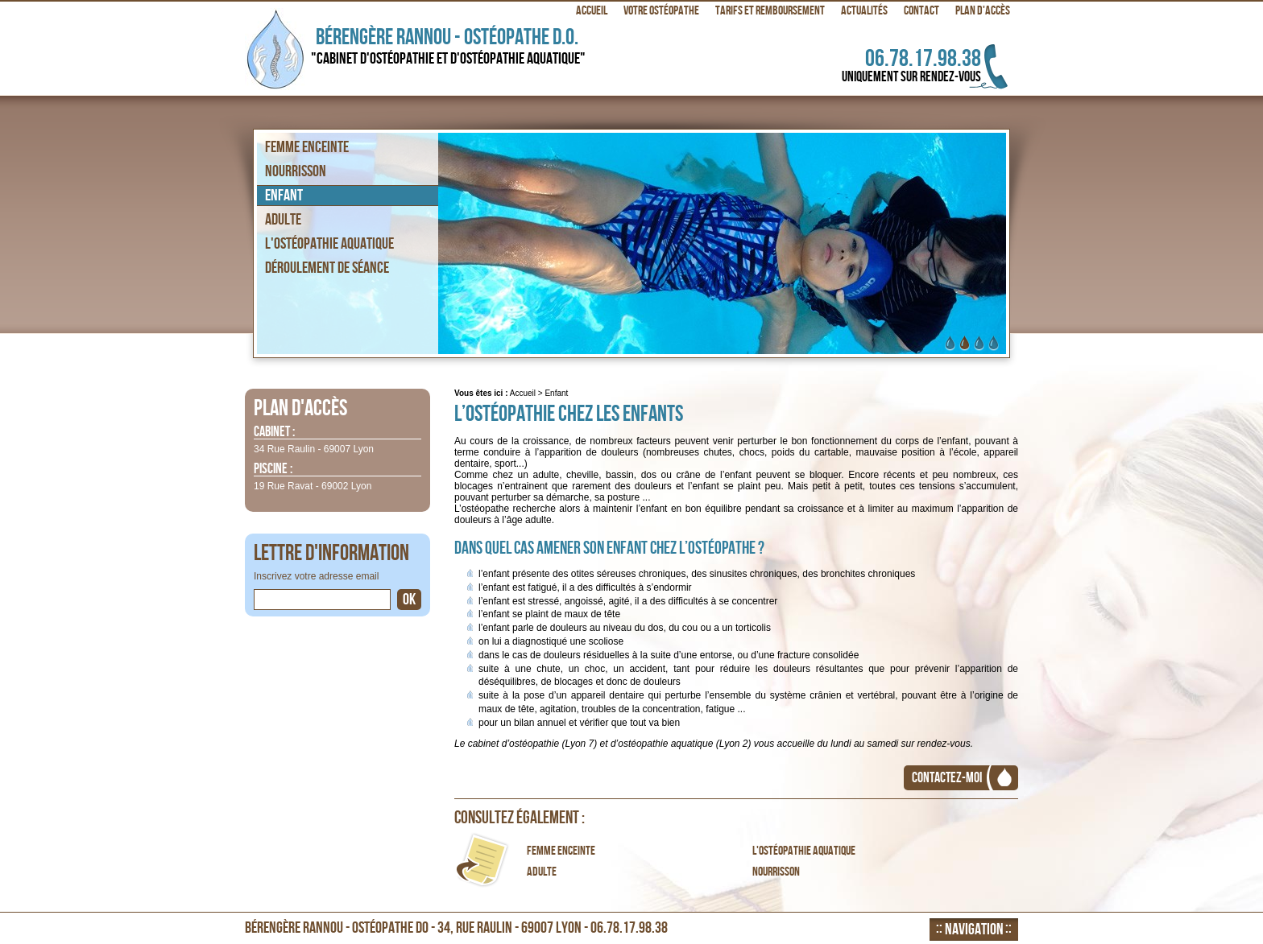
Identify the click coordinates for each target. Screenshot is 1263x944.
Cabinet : (274, 432)
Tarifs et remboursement (770, 11)
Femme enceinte (561, 851)
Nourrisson (776, 872)
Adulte (542, 872)
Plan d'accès (982, 11)
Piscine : (273, 469)
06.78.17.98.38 (892, 64)
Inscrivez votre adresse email (316, 576)
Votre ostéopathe (661, 11)
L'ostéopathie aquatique (803, 851)
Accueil (523, 393)
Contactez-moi (947, 777)
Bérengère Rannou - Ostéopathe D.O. (453, 46)
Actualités (864, 11)
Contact (921, 11)
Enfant (284, 195)
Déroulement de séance (327, 268)
